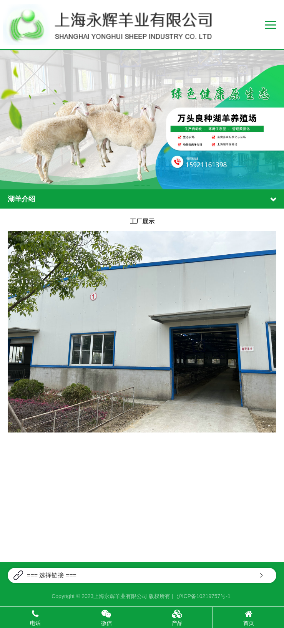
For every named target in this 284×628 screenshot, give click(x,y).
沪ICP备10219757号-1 (204, 596)
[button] (137, 185)
